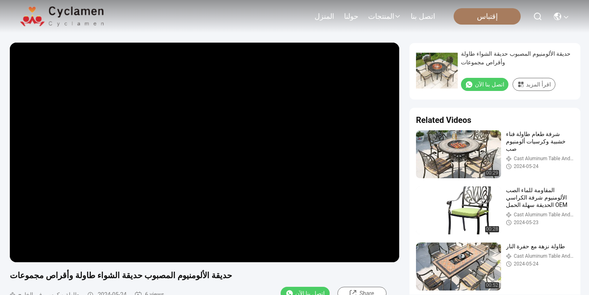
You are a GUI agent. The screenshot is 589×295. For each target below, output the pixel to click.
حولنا (351, 16)
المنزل (324, 16)
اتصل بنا (423, 16)
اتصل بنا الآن (484, 84)
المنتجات (384, 16)
